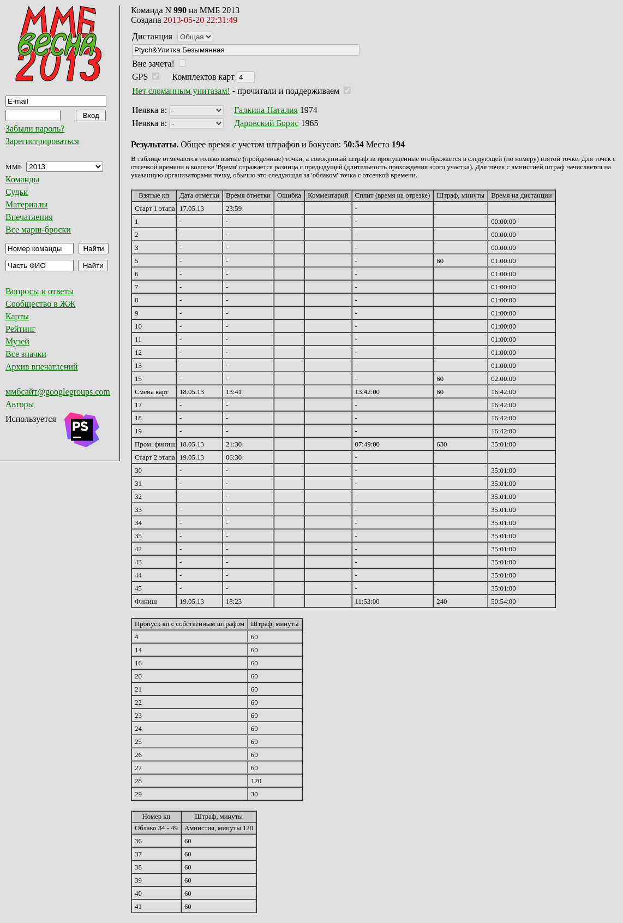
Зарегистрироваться (42, 141)
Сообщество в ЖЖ (40, 303)
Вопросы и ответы (39, 291)
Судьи (16, 191)
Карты (17, 316)
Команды (22, 179)
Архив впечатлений (41, 366)
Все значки (25, 354)
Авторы (19, 404)
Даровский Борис (266, 123)
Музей (17, 341)
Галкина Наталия (266, 110)
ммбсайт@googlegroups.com (57, 391)
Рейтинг (20, 329)
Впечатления (29, 217)
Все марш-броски (38, 229)
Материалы (26, 204)
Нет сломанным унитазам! (181, 91)
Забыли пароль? (34, 128)
